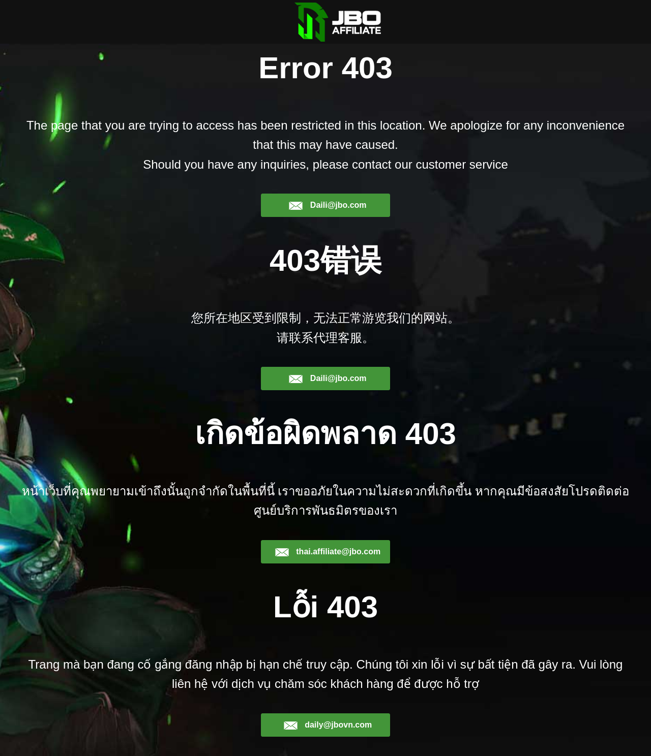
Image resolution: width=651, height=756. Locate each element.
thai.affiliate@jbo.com (327, 552)
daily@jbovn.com (327, 725)
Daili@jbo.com (327, 205)
